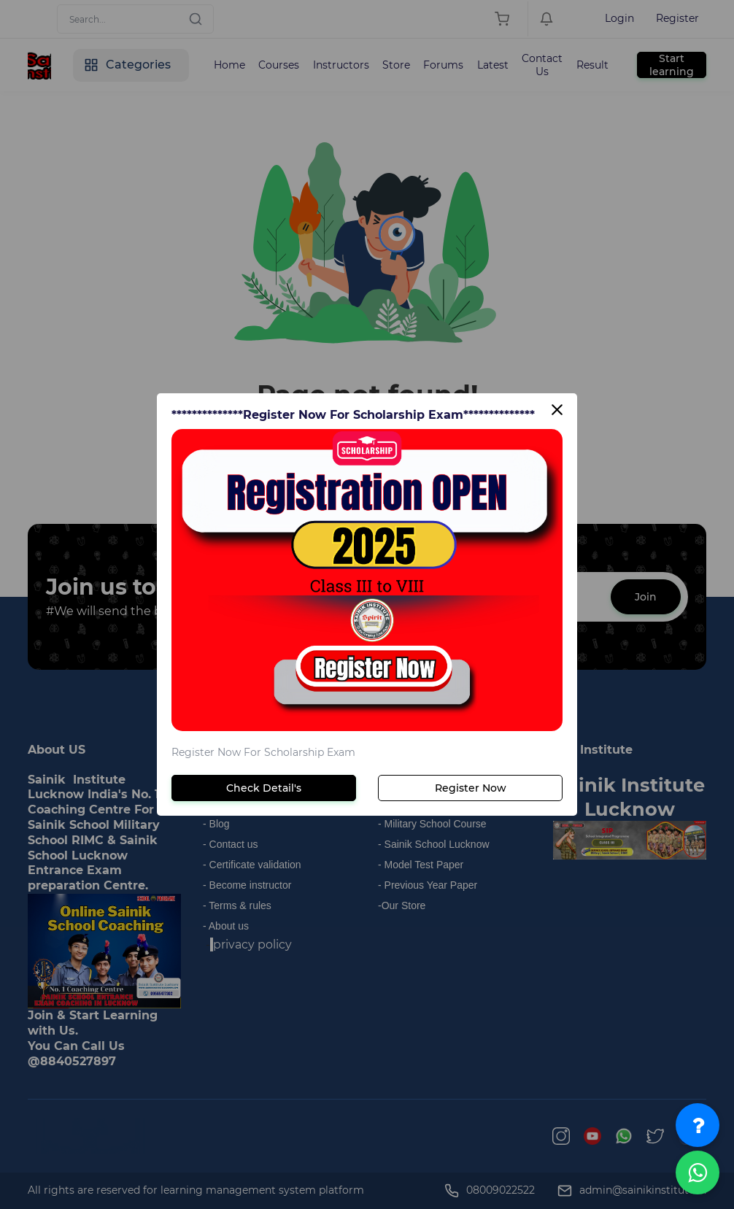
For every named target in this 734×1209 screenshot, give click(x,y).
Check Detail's (263, 788)
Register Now (470, 788)
